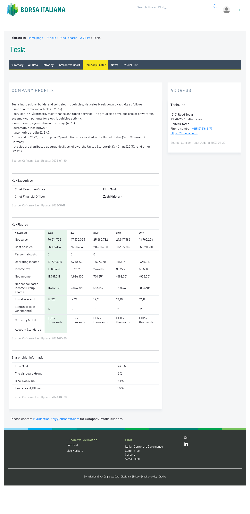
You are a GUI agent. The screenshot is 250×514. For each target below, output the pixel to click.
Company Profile (98, 65)
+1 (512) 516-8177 (202, 129)
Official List (134, 65)
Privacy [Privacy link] (139, 476)
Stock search (68, 37)
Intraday (49, 65)
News (118, 65)
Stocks (51, 37)
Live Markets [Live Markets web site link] (75, 450)
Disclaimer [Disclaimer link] (127, 476)
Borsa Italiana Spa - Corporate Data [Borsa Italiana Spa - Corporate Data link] (100, 476)
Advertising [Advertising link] (133, 459)
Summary (17, 65)
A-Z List (85, 37)
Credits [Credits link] (166, 476)
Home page (35, 37)
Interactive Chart (71, 65)
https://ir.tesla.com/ (184, 133)
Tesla (19, 48)
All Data (34, 65)
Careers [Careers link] (130, 455)
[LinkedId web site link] (186, 445)
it (240, 10)
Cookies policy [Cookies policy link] (152, 476)
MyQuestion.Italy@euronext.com (57, 419)
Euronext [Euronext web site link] (72, 445)
